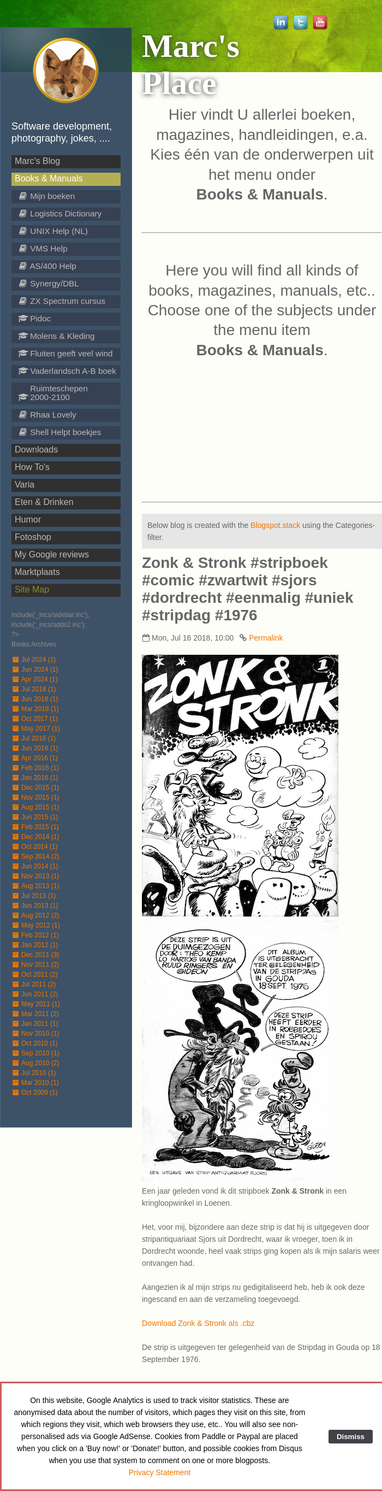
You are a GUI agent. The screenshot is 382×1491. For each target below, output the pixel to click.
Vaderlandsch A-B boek (67, 370)
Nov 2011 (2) (35, 964)
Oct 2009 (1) (34, 1092)
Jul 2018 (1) (33, 689)
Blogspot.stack (275, 525)
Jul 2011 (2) (33, 984)
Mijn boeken (46, 196)
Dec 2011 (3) (35, 955)
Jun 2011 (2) (34, 994)
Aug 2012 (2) (35, 915)
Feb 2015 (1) (35, 827)
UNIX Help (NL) (53, 231)
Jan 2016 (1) (34, 778)
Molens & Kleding (56, 336)
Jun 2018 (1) (34, 699)
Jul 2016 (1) (33, 738)
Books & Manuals (49, 178)
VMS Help (43, 248)
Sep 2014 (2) (35, 856)
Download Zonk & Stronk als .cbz (198, 1323)
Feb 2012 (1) (35, 935)
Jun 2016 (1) (34, 748)
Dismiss (351, 1437)
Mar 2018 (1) (35, 709)
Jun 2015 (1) (34, 817)
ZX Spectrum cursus (61, 301)
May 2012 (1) (35, 925)
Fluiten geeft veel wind (65, 353)
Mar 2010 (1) (35, 1083)
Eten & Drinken (44, 502)
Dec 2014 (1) (35, 837)
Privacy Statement (160, 1472)
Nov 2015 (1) (35, 797)
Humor (28, 519)
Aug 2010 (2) (35, 1063)
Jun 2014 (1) (34, 866)
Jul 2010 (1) (33, 1073)
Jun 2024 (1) (34, 669)
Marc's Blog (37, 161)
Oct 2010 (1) (34, 1043)
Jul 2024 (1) (33, 660)
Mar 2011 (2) (35, 1014)
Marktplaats (37, 572)
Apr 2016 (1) (34, 758)
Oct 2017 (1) (34, 719)
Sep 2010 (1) (35, 1053)
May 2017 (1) (35, 728)
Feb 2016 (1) (35, 768)
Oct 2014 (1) (34, 846)
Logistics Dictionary (60, 213)
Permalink (266, 637)
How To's (32, 467)
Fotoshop (33, 537)
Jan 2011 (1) (34, 1024)
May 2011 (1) (35, 1004)
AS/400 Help (47, 266)
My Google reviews (52, 554)
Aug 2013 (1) (35, 886)
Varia (24, 484)
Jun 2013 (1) (34, 905)
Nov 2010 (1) (35, 1033)
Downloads (36, 449)
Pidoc (34, 318)
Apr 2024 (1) (34, 679)
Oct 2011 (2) (34, 974)
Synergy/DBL (48, 283)
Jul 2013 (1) (33, 896)
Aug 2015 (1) (35, 807)
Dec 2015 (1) (35, 787)
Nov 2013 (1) (35, 876)
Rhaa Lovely (47, 414)
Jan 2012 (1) (34, 945)
